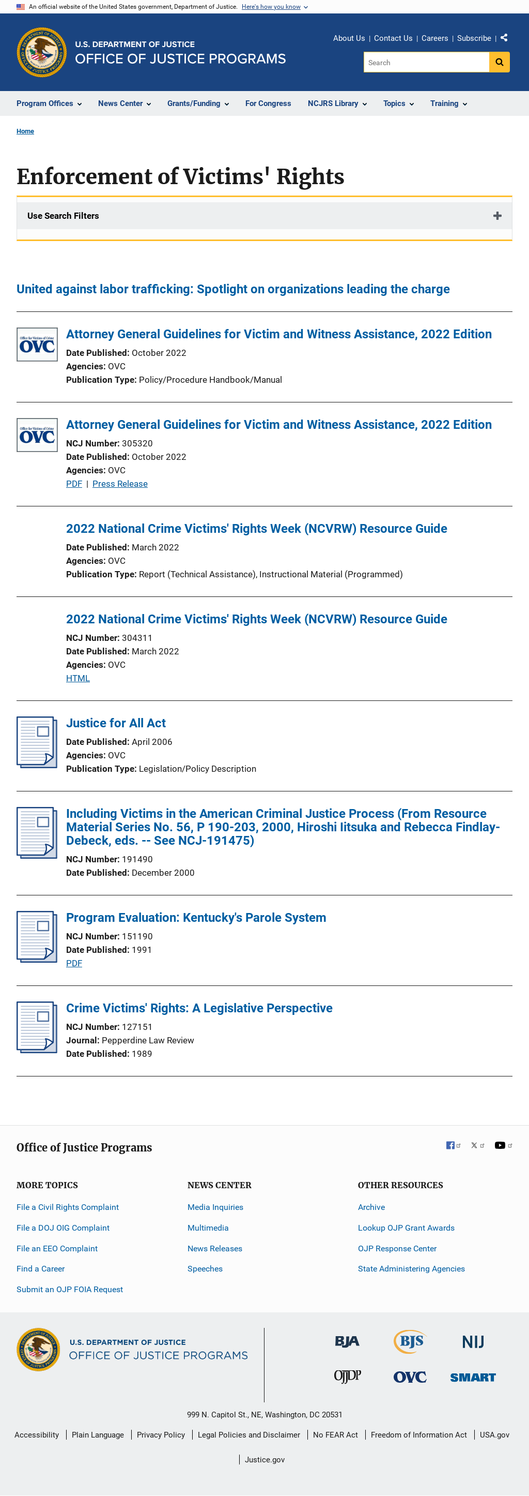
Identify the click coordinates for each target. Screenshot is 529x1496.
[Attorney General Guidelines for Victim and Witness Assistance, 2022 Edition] (37, 346)
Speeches (205, 1269)
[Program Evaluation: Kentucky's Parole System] (37, 959)
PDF (74, 483)
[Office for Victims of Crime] (410, 1377)
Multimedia (208, 1228)
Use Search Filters (63, 216)
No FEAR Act (335, 1435)
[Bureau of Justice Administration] (347, 1337)
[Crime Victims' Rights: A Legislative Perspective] (37, 1050)
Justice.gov (265, 1459)
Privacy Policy (161, 1435)
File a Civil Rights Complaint (68, 1207)
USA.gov (494, 1435)
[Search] (426, 62)
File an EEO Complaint (57, 1248)
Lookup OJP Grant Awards (406, 1228)
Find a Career (41, 1269)
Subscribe (474, 38)
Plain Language (98, 1435)
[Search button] (499, 62)
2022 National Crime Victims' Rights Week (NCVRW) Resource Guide (256, 528)
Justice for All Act (116, 723)
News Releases (215, 1248)
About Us (349, 38)
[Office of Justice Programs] (42, 52)
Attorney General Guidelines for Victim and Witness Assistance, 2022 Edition (279, 334)
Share (507, 40)
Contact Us (393, 38)
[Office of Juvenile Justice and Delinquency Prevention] (347, 1379)
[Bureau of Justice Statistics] (410, 1349)
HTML (78, 678)
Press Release (120, 483)
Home (25, 131)
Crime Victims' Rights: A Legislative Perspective (199, 1008)
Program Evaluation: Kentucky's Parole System (196, 917)
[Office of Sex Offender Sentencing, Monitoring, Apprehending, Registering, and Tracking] (473, 1375)
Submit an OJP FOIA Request (70, 1289)
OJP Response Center (397, 1248)
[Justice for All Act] (37, 765)
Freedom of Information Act (419, 1435)
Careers (435, 38)
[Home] (180, 52)
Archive (371, 1207)
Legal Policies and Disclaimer (249, 1435)
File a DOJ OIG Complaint (63, 1228)
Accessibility (36, 1435)
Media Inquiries (215, 1207)
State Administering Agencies (411, 1269)
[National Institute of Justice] (473, 1337)
